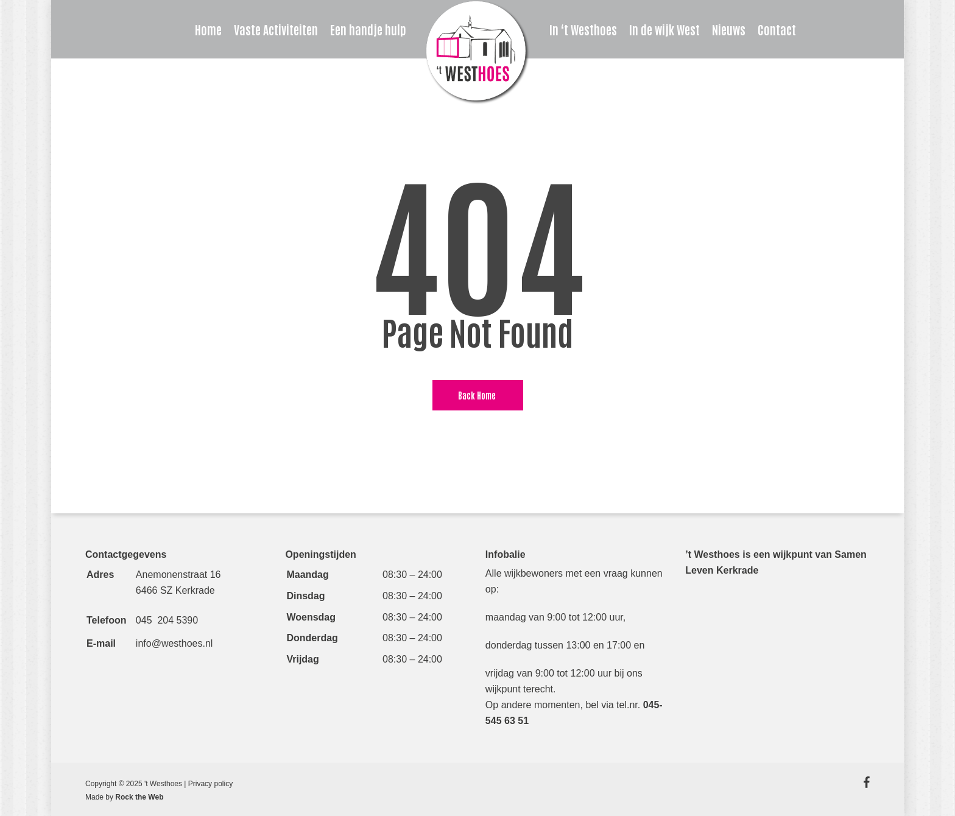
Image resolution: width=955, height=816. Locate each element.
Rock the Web (139, 797)
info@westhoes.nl (174, 643)
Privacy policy (210, 783)
